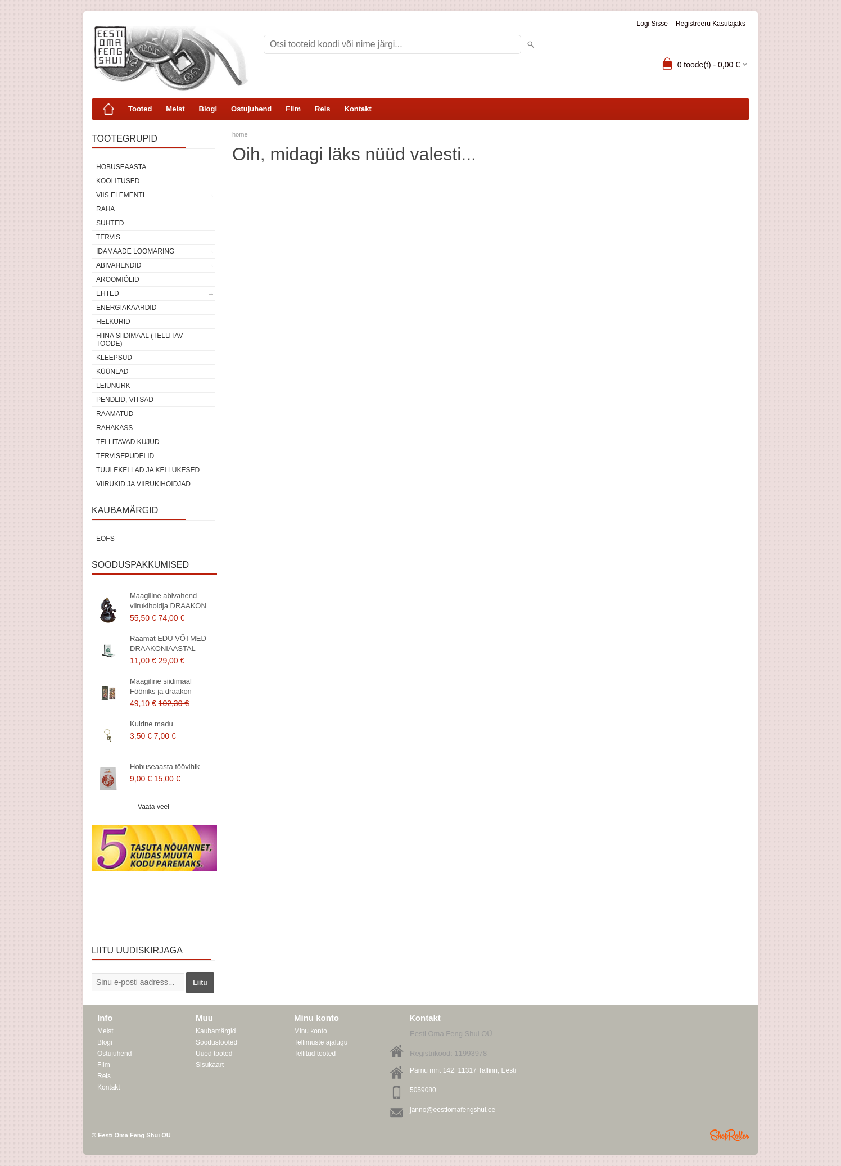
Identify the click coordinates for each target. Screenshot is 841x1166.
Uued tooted (214, 1053)
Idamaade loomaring (135, 251)
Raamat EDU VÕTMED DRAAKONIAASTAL (168, 643)
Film (293, 109)
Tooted (140, 109)
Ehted (107, 293)
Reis (322, 109)
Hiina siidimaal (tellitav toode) (139, 339)
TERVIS (108, 237)
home (240, 134)
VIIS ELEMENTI (120, 195)
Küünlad (112, 372)
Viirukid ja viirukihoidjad (143, 484)
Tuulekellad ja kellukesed (148, 470)
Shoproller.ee (729, 1135)
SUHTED (110, 223)
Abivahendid (118, 265)
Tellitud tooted (315, 1053)
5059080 (423, 1090)
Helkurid (113, 322)
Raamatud (114, 414)
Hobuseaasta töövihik (165, 766)
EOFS (105, 539)
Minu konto (310, 1031)
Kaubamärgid (216, 1031)
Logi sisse (652, 24)
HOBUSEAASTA (121, 167)
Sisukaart (210, 1065)
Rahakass (114, 428)
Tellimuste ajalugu (320, 1042)
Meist (175, 109)
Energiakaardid (126, 307)
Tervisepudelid (125, 456)
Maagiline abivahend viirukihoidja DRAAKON (168, 600)
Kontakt (358, 109)
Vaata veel (153, 807)
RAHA (105, 209)
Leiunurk (113, 386)
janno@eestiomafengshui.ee (452, 1110)
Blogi (208, 109)
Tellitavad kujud (128, 442)
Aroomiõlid (117, 279)
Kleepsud (114, 357)
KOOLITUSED (117, 181)
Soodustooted (216, 1042)
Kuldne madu (151, 724)
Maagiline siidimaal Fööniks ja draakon (161, 686)
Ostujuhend (251, 109)
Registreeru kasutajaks (710, 24)
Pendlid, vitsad (124, 400)
